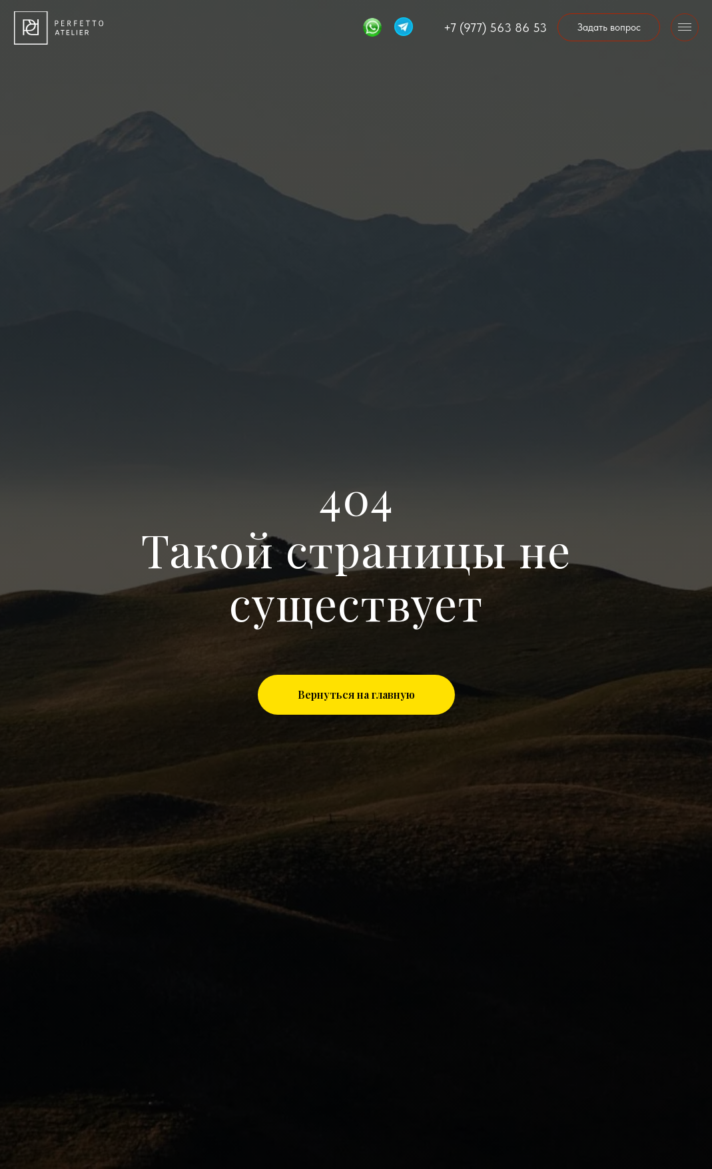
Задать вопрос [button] (609, 27)
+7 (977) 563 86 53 (495, 28)
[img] (58, 28)
